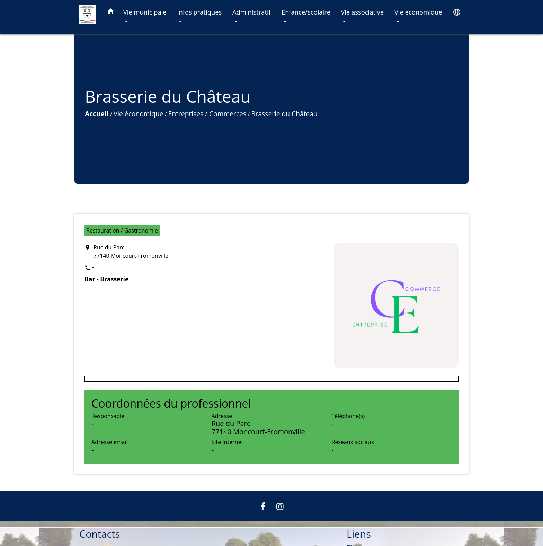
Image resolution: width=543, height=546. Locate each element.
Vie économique (138, 113)
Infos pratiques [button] (199, 12)
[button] (111, 12)
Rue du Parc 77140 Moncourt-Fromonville (131, 252)
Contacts (99, 534)
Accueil (97, 113)
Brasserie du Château (284, 113)
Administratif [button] (251, 12)
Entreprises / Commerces (207, 113)
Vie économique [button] (418, 12)
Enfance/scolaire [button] (306, 12)
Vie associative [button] (362, 12)
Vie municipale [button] (145, 12)
